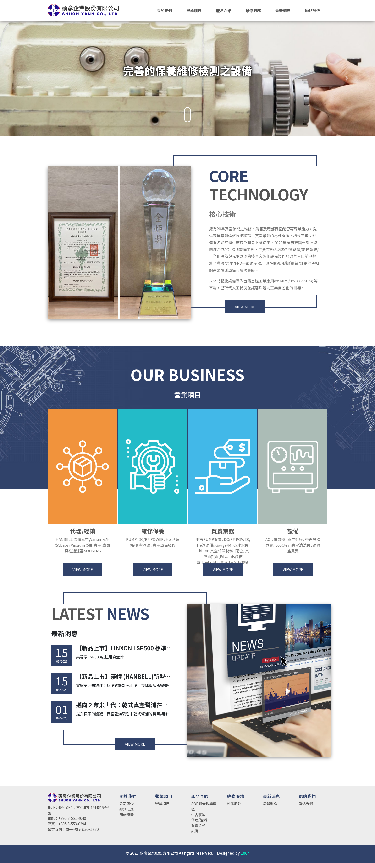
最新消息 (270, 803)
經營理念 (126, 809)
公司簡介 (126, 803)
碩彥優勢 (126, 814)
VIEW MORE (245, 311)
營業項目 (162, 803)
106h (245, 853)
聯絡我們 (306, 803)
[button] (28, 78)
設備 (194, 830)
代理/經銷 (199, 819)
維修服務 (234, 803)
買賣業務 (198, 825)
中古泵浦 (198, 814)
